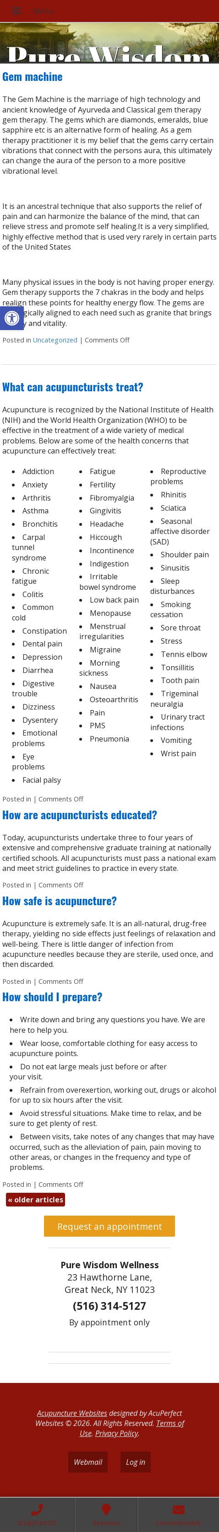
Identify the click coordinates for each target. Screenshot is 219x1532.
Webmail (88, 1462)
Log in (135, 1462)
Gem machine (32, 76)
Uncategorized (55, 340)
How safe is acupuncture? (59, 900)
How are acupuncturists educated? (79, 814)
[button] (12, 318)
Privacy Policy (116, 1433)
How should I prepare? (52, 996)
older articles (35, 1200)
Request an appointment (109, 1226)
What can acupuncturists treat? (72, 386)
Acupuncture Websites (72, 1413)
